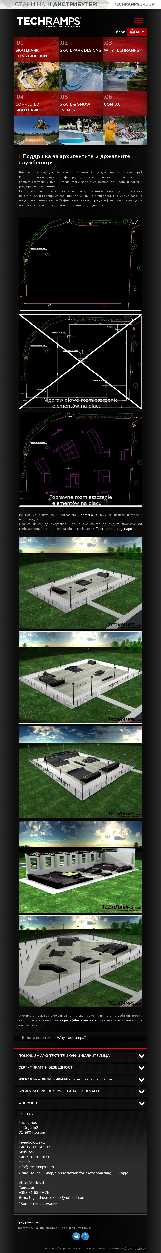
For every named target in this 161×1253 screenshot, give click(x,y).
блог (120, 32)
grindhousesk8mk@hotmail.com (58, 1197)
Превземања (87, 515)
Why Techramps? (71, 1037)
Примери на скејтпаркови (117, 528)
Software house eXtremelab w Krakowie (134, 1249)
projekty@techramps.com (79, 1020)
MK (138, 32)
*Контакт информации (38, 1203)
